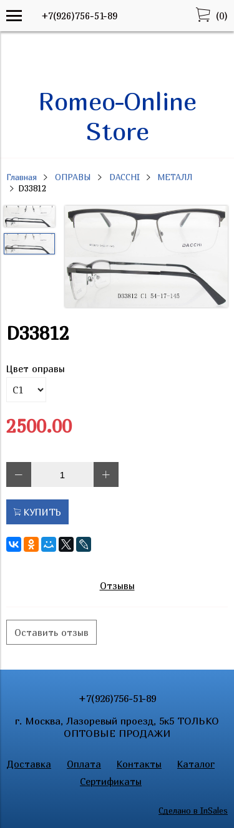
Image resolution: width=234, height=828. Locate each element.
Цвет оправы (35, 368)
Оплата (84, 763)
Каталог (196, 763)
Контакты (139, 763)
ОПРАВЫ (73, 177)
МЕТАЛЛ (174, 177)
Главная (21, 177)
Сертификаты (111, 781)
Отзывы (117, 585)
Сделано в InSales (193, 811)
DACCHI (124, 177)
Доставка (29, 763)
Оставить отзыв (51, 632)
